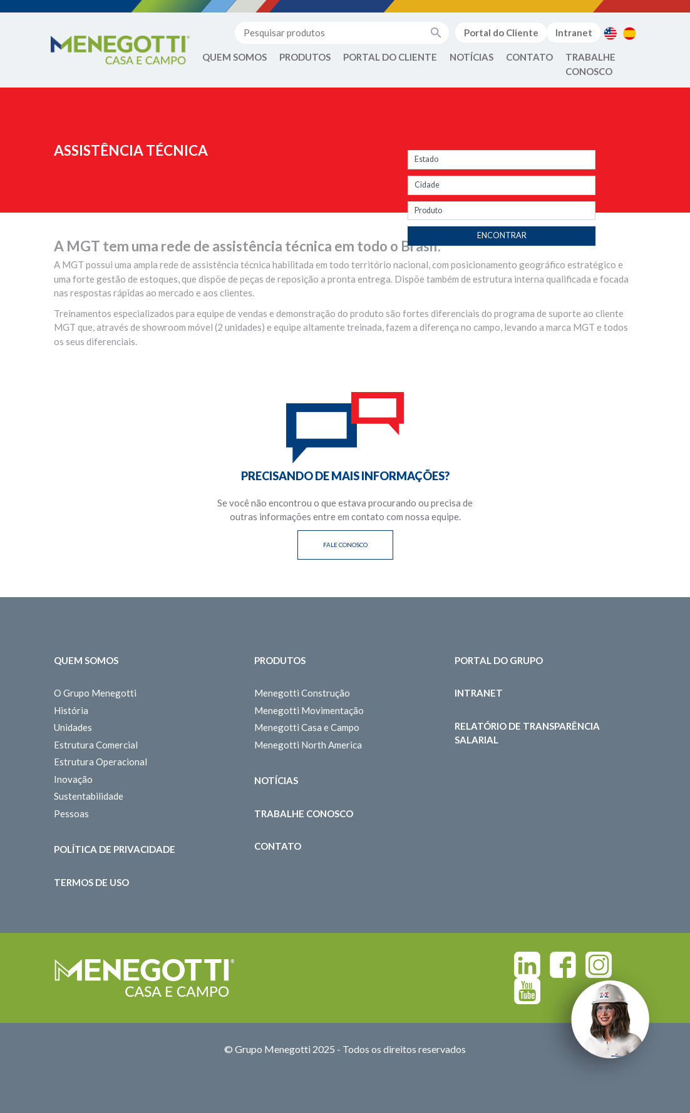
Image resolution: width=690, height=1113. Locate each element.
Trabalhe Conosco (590, 64)
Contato (529, 57)
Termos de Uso (91, 882)
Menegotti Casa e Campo (306, 727)
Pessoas (71, 813)
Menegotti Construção (302, 692)
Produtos (305, 57)
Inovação (73, 779)
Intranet (573, 32)
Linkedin (527, 965)
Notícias (471, 57)
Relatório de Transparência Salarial (527, 733)
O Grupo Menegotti (95, 692)
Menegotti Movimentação (309, 710)
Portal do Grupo (499, 660)
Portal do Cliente (501, 32)
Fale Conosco (345, 544)
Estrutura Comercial (96, 744)
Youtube (527, 991)
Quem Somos (234, 57)
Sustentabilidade (88, 796)
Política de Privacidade (114, 849)
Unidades (73, 727)
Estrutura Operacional (100, 761)
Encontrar (502, 235)
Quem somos (86, 660)
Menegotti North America (308, 744)
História (71, 710)
